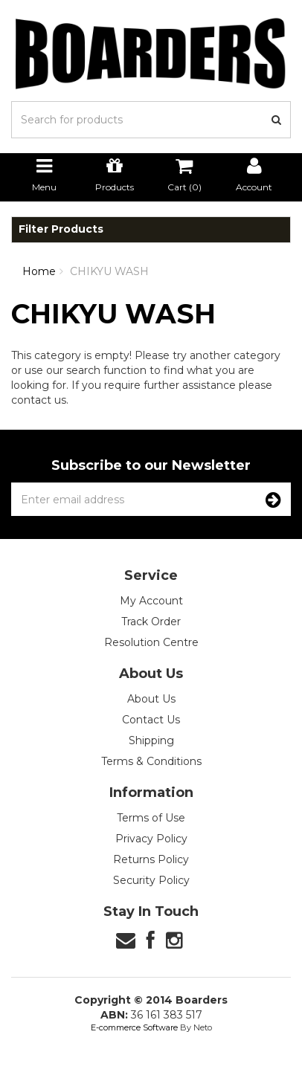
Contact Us (151, 719)
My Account (151, 600)
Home (39, 271)
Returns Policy (151, 859)
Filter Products (61, 229)
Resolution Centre (151, 642)
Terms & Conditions (151, 761)
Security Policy (151, 880)
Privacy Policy (151, 838)
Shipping (151, 740)
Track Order (151, 621)
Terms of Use (151, 817)
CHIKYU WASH (109, 271)
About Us (151, 699)
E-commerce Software (134, 1027)
